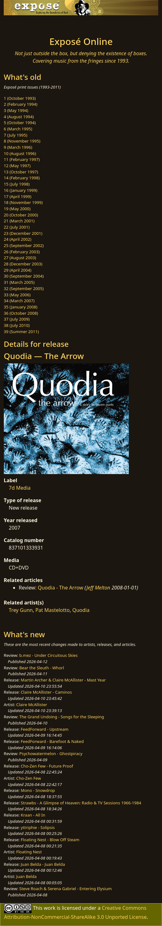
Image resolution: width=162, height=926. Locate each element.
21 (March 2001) (19, 221)
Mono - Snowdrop (38, 790)
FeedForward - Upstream (44, 729)
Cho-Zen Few (28, 778)
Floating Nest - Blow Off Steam (50, 839)
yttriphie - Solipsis (38, 827)
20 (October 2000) (21, 215)
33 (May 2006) (17, 295)
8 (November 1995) (22, 141)
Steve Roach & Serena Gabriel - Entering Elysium (65, 888)
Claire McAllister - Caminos (46, 692)
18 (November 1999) (23, 202)
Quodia (80, 610)
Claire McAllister (31, 704)
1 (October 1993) (20, 98)
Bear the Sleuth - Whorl (41, 668)
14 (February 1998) (22, 178)
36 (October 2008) (21, 313)
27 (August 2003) (20, 257)
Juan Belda (26, 876)
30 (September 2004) (24, 276)
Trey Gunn (21, 610)
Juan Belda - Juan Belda (43, 864)
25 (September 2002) (24, 245)
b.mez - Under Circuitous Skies (48, 655)
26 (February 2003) (22, 252)
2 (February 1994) (20, 104)
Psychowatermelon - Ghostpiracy (51, 753)
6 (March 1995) (18, 129)
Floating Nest (29, 852)
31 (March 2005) (19, 282)
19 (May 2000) (17, 208)
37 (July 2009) (17, 319)
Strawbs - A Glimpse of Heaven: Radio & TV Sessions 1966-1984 (81, 803)
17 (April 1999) (17, 196)
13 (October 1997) (21, 172)
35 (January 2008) (20, 307)
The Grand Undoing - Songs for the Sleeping (61, 717)
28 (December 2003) (23, 264)
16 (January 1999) (20, 190)
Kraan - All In (33, 815)
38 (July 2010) (17, 325)
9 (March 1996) (18, 147)
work (49, 907)
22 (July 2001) (17, 227)
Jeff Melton (98, 587)
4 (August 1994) (19, 116)
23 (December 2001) (23, 233)
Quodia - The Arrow (61, 587)
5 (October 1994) (20, 122)
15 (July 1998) (17, 184)
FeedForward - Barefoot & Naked (52, 741)
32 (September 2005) (24, 288)
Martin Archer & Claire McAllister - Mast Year (63, 680)
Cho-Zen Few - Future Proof (47, 766)
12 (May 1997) (17, 165)
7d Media (20, 487)
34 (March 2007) (19, 300)
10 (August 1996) (20, 153)
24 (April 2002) (17, 239)
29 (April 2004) (17, 270)
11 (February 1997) (22, 159)
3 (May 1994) (16, 110)
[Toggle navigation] (20, 24)
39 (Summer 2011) (21, 331)
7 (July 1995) (15, 135)
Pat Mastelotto (52, 610)
